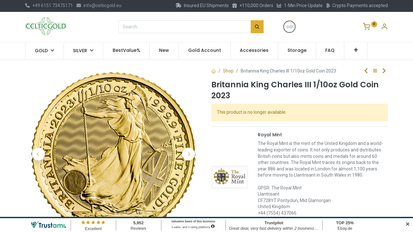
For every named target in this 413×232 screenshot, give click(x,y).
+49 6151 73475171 (49, 5)
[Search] (257, 26)
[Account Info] (384, 27)
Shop (228, 70)
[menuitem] (126, 50)
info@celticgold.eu (98, 5)
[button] (355, 50)
